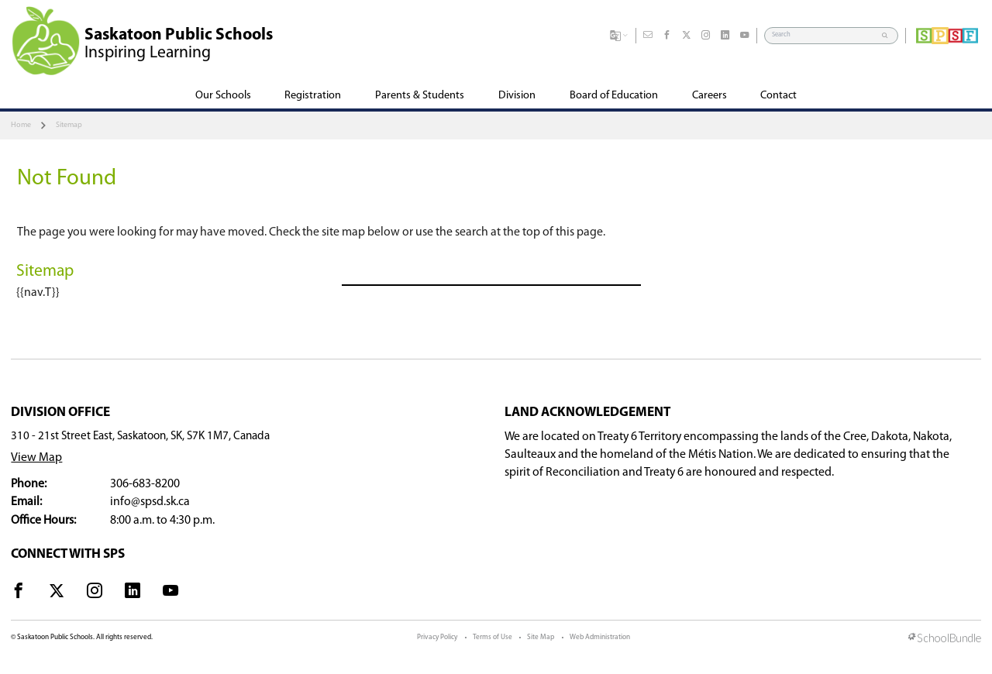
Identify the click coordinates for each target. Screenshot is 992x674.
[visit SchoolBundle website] (944, 639)
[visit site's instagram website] (94, 593)
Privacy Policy (437, 637)
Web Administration (600, 637)
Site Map (540, 637)
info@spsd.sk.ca (150, 502)
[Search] (824, 35)
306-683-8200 (145, 484)
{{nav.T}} (38, 293)
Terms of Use (492, 637)
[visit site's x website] (56, 593)
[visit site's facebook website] (18, 593)
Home (21, 125)
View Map (36, 458)
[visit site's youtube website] (170, 593)
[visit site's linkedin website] (132, 593)
